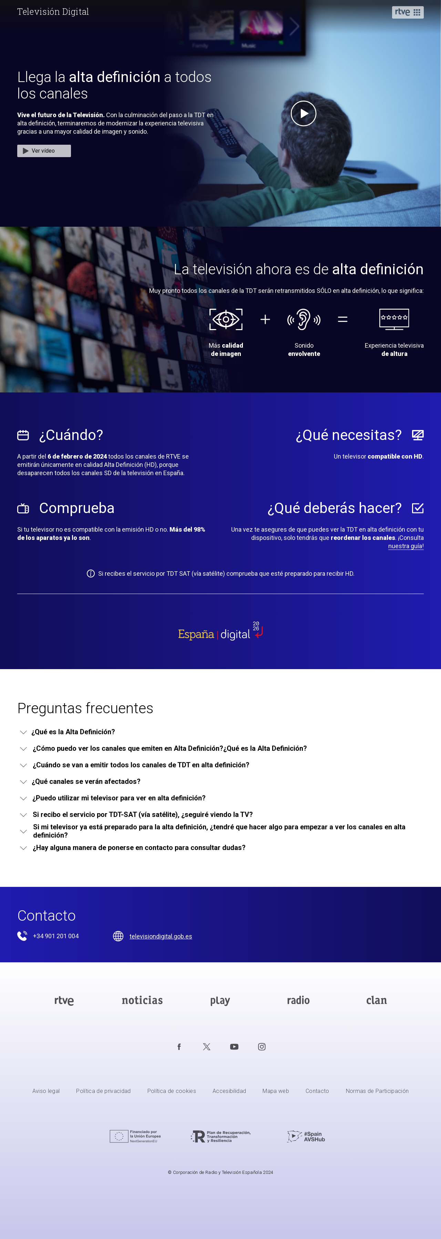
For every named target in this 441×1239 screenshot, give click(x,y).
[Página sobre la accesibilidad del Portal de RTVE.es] (229, 1092)
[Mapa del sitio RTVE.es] (276, 1092)
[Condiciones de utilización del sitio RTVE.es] (46, 1092)
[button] (408, 12)
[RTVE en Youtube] (234, 1046)
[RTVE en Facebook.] (179, 1046)
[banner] (54, 11)
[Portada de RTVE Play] (220, 1000)
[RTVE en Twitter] (206, 1046)
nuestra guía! (406, 546)
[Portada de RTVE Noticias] (142, 1000)
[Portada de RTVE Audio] (299, 1000)
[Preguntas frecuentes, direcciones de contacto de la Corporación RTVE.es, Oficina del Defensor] (317, 1092)
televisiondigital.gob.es (161, 936)
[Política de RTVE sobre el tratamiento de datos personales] (103, 1092)
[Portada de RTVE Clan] (377, 1000)
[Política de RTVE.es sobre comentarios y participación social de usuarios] (377, 1092)
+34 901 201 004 (56, 936)
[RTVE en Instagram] (261, 1046)
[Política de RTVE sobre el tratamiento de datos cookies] (171, 1092)
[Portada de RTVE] (64, 1000)
